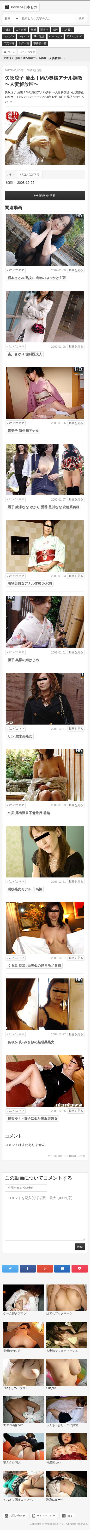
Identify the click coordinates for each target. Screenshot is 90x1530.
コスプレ (9, 36)
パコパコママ (30, 174)
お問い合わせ (17, 1515)
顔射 (33, 29)
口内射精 (21, 29)
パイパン (23, 36)
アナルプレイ (74, 36)
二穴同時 (9, 43)
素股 (55, 29)
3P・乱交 (38, 36)
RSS (69, 1515)
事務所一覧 (40, 43)
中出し (8, 29)
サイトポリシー (46, 1515)
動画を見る (47, 195)
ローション (55, 36)
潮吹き (44, 29)
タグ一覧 (23, 43)
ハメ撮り (67, 29)
